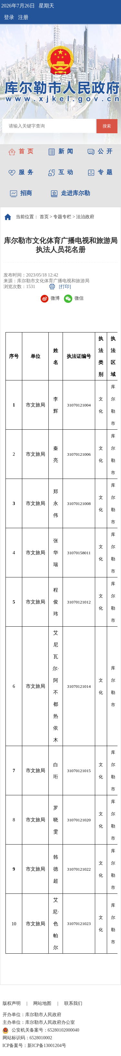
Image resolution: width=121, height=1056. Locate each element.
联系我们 (73, 1003)
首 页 (20, 151)
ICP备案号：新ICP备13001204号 (34, 1045)
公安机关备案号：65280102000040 (41, 1030)
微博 (50, 298)
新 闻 (60, 151)
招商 (21, 193)
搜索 (107, 126)
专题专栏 (62, 216)
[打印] (65, 286)
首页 (44, 216)
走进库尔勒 (70, 193)
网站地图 (42, 1003)
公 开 (99, 151)
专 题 (99, 172)
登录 (9, 17)
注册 (23, 17)
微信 (74, 298)
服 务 (20, 172)
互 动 (60, 172)
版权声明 (12, 1003)
